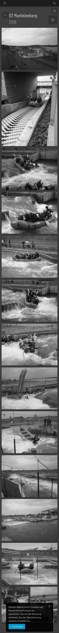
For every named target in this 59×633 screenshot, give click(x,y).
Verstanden (17, 626)
